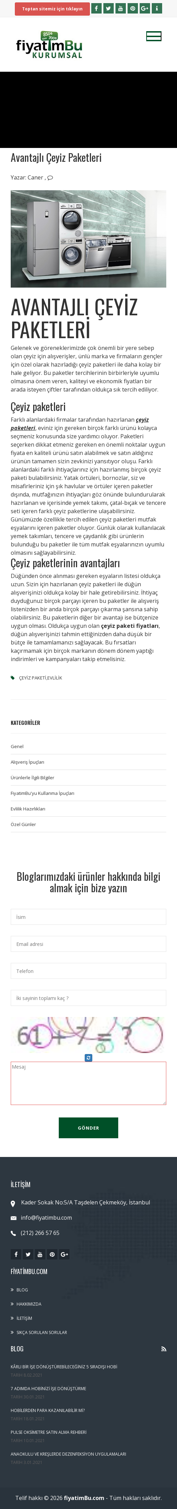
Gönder (88, 1128)
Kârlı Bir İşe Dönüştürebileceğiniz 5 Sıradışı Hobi (64, 1367)
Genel (17, 746)
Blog (22, 1290)
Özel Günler (23, 824)
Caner (36, 177)
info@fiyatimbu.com (41, 1217)
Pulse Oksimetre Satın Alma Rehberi (48, 1432)
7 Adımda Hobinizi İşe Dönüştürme (48, 1389)
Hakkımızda (29, 1304)
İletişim (24, 1318)
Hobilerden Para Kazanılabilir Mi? (48, 1410)
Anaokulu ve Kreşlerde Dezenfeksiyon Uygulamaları (68, 1454)
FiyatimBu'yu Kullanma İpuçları (42, 793)
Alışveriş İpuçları (27, 762)
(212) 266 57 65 (35, 1233)
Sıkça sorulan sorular (42, 1332)
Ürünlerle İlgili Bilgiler (32, 777)
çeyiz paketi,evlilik (40, 678)
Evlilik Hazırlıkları (28, 809)
